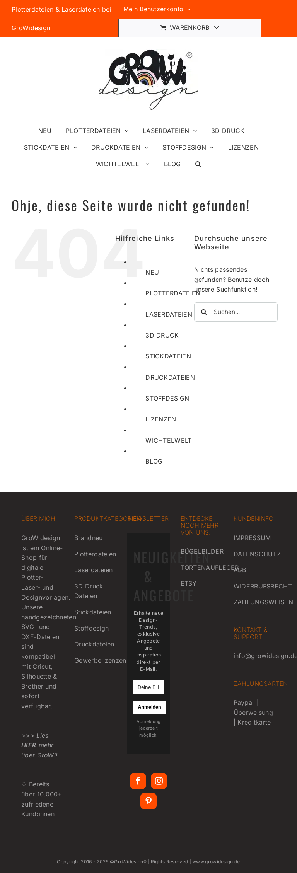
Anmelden (149, 707)
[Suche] (203, 312)
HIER (28, 745)
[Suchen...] (236, 312)
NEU (152, 272)
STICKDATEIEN (168, 356)
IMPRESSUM (252, 538)
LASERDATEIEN (168, 314)
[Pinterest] (148, 801)
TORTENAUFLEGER (210, 567)
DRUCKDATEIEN (170, 377)
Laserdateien (93, 570)
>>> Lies (34, 735)
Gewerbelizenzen (100, 660)
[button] (198, 163)
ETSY (189, 583)
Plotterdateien (95, 554)
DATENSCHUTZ (257, 554)
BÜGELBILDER (202, 551)
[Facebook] (138, 781)
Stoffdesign (91, 628)
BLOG (153, 461)
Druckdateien (94, 644)
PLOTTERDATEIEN (172, 293)
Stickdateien (92, 612)
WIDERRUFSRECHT (263, 586)
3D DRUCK (162, 335)
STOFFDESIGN (167, 398)
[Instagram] (159, 781)
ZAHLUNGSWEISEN (263, 602)
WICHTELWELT (168, 440)
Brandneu (88, 538)
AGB (240, 570)
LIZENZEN (160, 419)
